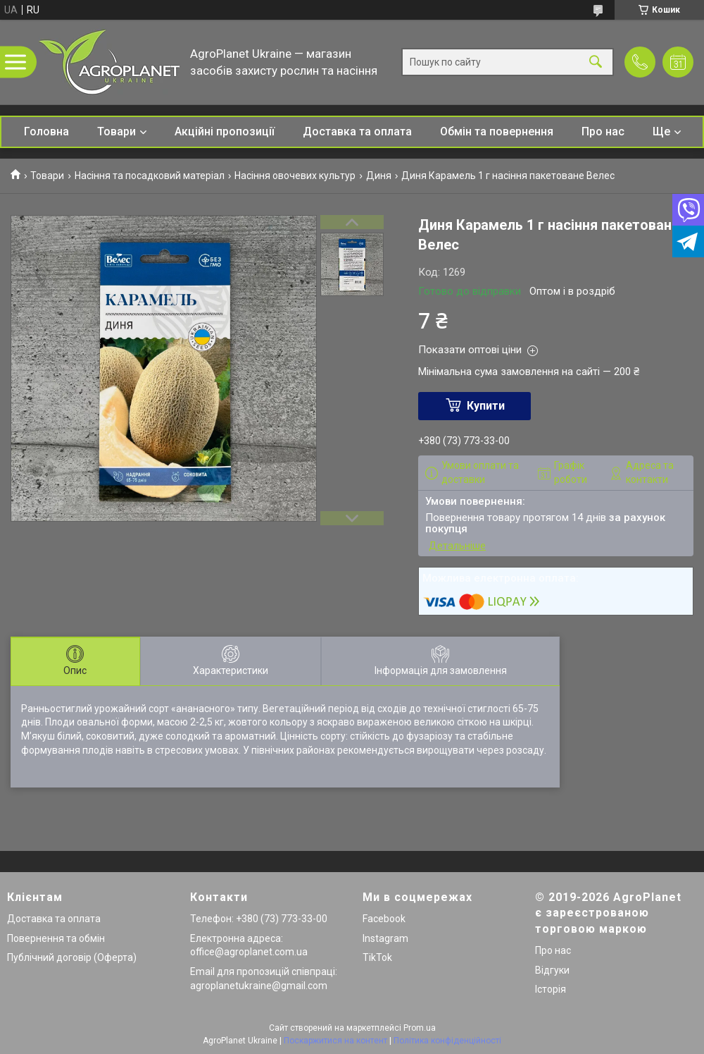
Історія (550, 989)
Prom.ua (419, 1028)
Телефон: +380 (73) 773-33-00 (258, 918)
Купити (486, 405)
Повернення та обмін (56, 938)
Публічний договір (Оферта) (72, 957)
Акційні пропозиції (225, 131)
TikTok (377, 957)
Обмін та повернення (496, 131)
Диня (378, 175)
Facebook (384, 918)
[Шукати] (595, 62)
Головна (46, 131)
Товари (116, 131)
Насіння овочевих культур (295, 175)
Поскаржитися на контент (335, 1041)
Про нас (603, 131)
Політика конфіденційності (447, 1041)
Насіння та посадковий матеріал (150, 175)
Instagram (385, 938)
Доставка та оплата (357, 131)
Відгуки (552, 970)
